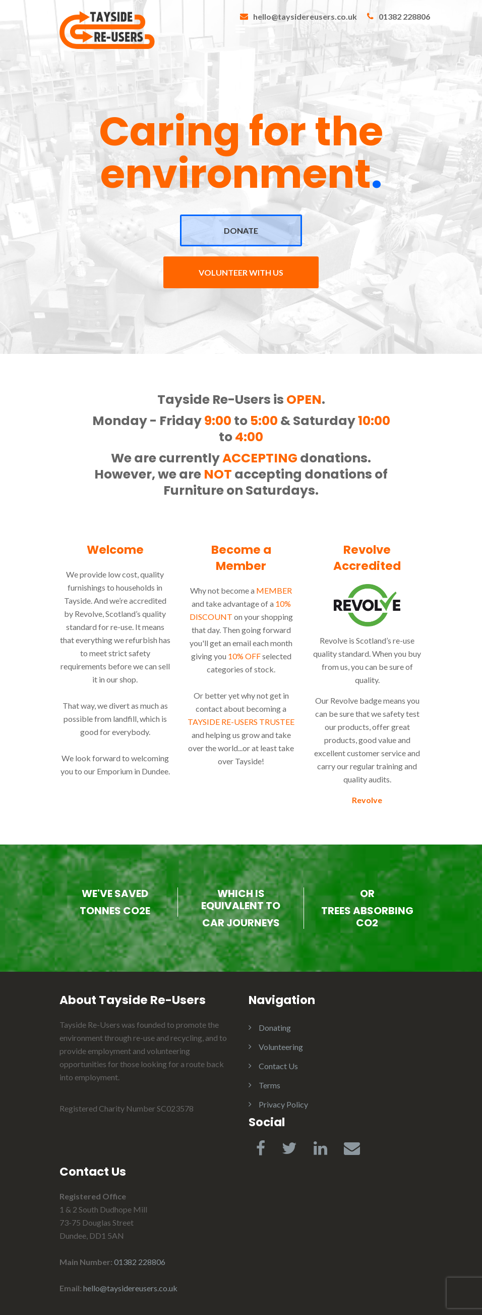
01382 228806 (404, 16)
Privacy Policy (283, 1104)
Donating (275, 1027)
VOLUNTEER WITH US (241, 272)
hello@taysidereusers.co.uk (305, 16)
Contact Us (278, 1066)
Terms (269, 1085)
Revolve (367, 800)
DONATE (241, 230)
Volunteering (281, 1046)
